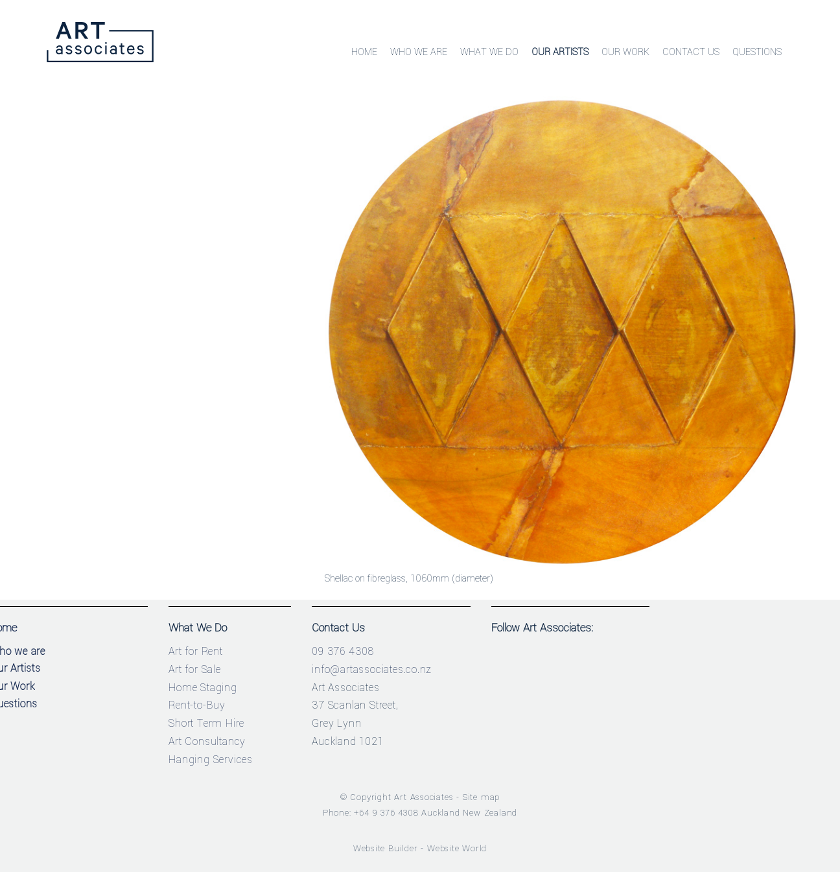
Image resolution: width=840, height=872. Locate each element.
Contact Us (690, 52)
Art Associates (423, 797)
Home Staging (203, 687)
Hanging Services (211, 759)
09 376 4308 (343, 651)
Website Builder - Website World (420, 848)
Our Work (625, 52)
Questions (757, 52)
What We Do (489, 52)
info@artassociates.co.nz (372, 669)
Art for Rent (196, 651)
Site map (481, 797)
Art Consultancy (207, 741)
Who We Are (418, 52)
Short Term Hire (206, 723)
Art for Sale (195, 669)
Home (364, 52)
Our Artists (560, 52)
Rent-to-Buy (197, 705)
